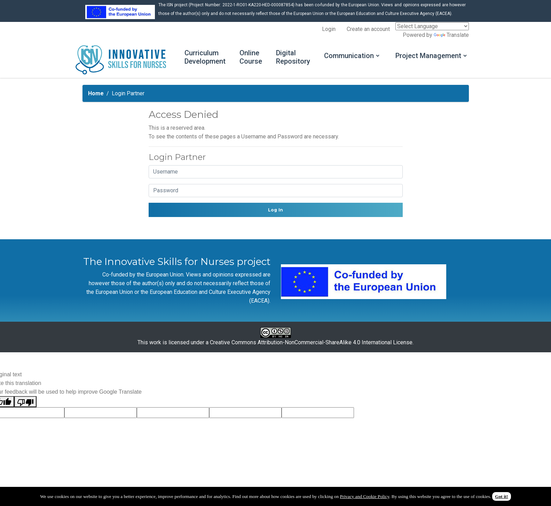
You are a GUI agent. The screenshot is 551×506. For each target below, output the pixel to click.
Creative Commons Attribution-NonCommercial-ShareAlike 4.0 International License (311, 342)
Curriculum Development (205, 57)
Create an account (368, 29)
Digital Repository (293, 57)
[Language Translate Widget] (432, 26)
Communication (349, 55)
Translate (451, 35)
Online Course (250, 57)
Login (329, 29)
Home (96, 93)
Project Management (428, 55)
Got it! (501, 496)
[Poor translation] (25, 401)
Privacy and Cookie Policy (364, 496)
